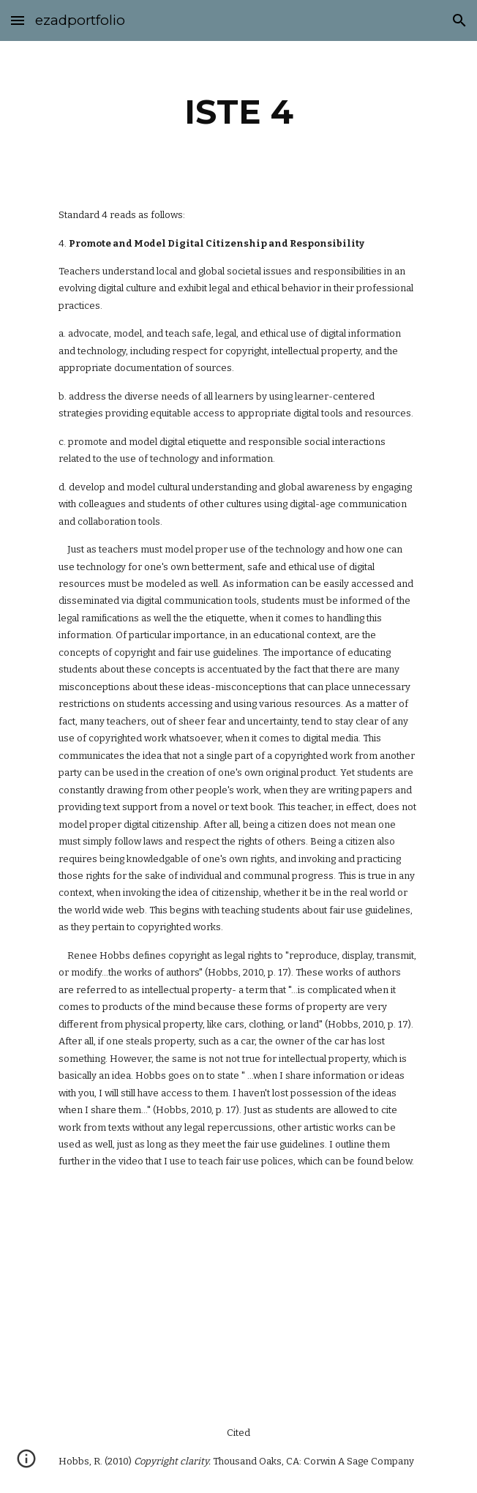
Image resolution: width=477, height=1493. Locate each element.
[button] (17, 20)
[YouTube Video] (238, 1297)
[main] (238, 112)
